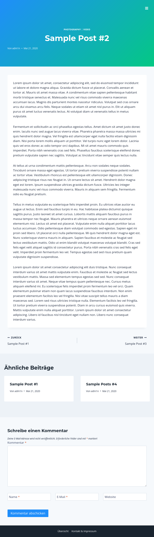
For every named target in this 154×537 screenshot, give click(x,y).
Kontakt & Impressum (83, 531)
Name (14, 497)
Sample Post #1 (41, 340)
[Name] (29, 497)
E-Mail (62, 497)
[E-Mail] (77, 497)
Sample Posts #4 (101, 384)
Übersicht (63, 531)
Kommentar (17, 443)
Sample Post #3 (113, 340)
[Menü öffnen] (146, 7)
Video (86, 29)
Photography (72, 29)
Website (110, 497)
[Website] (125, 497)
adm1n (16, 48)
